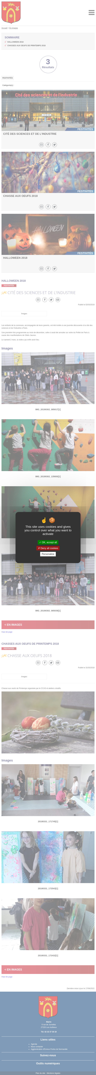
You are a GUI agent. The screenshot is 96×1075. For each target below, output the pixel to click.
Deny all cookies (48, 548)
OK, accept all (48, 542)
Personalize (48, 554)
